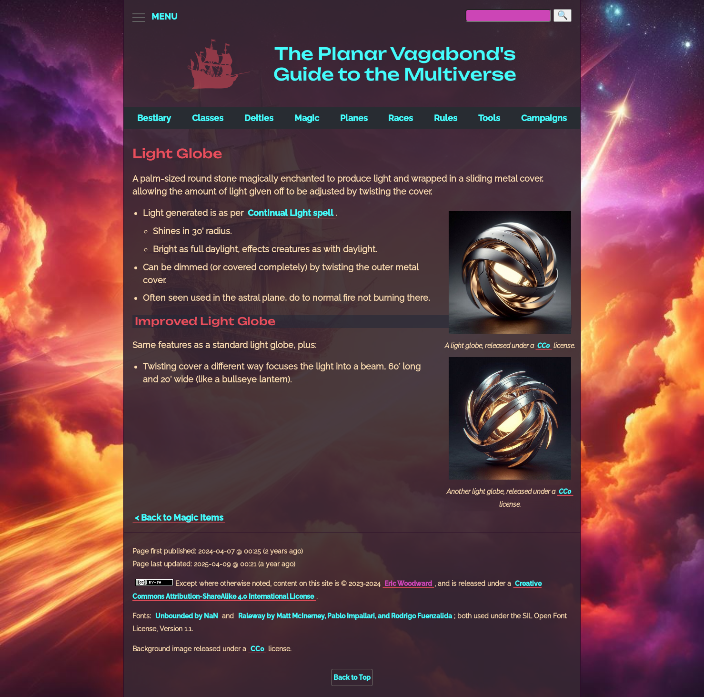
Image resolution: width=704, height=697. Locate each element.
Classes (207, 118)
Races (400, 118)
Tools (489, 118)
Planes (354, 118)
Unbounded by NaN (186, 616)
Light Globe (177, 153)
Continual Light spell (290, 213)
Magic (306, 118)
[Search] (562, 15)
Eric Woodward (408, 583)
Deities (258, 118)
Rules (445, 118)
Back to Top (352, 677)
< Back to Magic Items (179, 517)
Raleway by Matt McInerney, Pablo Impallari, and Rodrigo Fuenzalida (345, 616)
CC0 (543, 345)
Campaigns (544, 118)
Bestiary (154, 118)
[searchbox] (508, 15)
